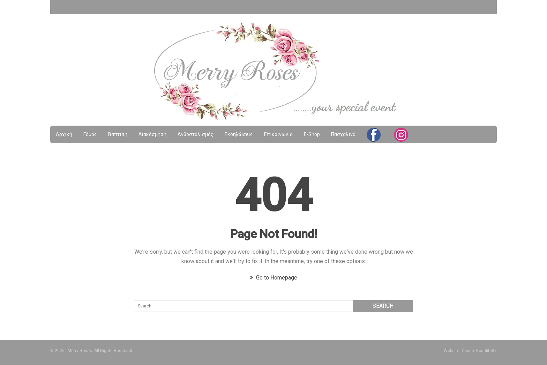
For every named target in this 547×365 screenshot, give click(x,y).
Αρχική (64, 134)
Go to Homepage (273, 277)
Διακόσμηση (152, 134)
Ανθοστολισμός (195, 134)
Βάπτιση (117, 134)
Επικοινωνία (278, 134)
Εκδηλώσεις (239, 134)
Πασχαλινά (343, 134)
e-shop (312, 134)
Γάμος (90, 134)
